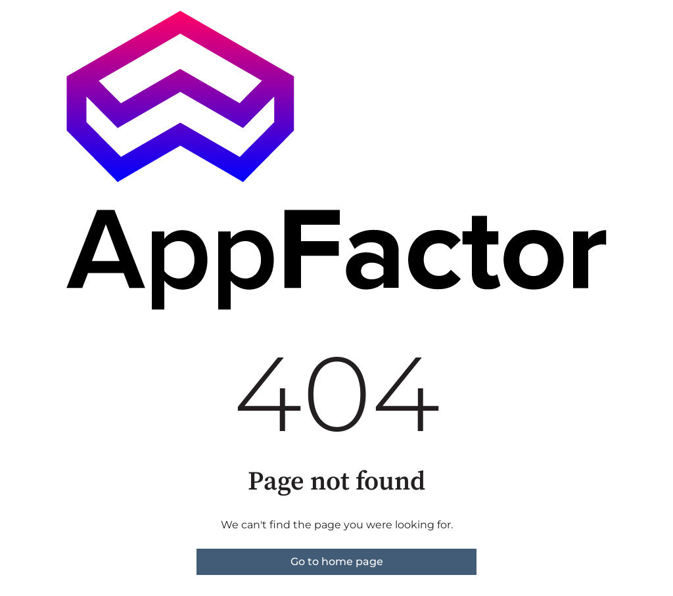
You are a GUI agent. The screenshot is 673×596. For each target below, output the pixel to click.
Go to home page (336, 561)
